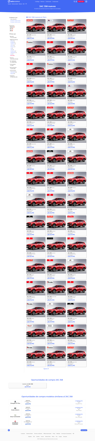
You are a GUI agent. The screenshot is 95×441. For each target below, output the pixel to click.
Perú (56, 436)
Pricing (54, 433)
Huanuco (13, 46)
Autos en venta (15, 3)
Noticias (42, 1)
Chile (34, 436)
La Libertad (13, 51)
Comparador (55, 1)
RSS (73, 433)
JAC (23, 3)
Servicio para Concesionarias (66, 433)
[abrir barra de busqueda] (74, 1)
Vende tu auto (81, 1)
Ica (12, 48)
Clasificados (48, 1)
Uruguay (60, 436)
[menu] (86, 1)
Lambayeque (14, 52)
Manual (13, 73)
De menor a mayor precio (15, 20)
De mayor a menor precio (15, 22)
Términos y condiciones (38, 433)
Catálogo (37, 1)
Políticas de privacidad (47, 433)
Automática (14, 72)
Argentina (30, 436)
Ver (12, 55)
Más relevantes (14, 19)
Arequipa (13, 42)
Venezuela (65, 436)
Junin (12, 49)
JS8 (11, 30)
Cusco (13, 45)
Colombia (37, 436)
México (53, 436)
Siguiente (46, 368)
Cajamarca (13, 43)
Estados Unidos (48, 436)
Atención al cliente (29, 433)
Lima (12, 54)
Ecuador (42, 436)
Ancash (13, 41)
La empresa (23, 433)
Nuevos (9, 3)
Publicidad (58, 433)
